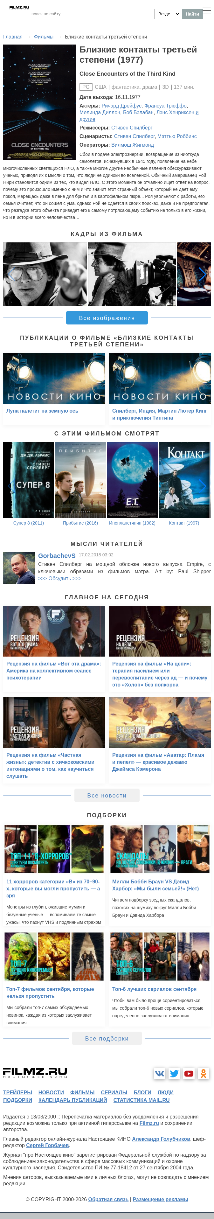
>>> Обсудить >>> (59, 578)
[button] (203, 274)
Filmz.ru (149, 1123)
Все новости (107, 795)
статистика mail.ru (142, 1100)
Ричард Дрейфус (122, 105)
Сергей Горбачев (47, 1145)
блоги (142, 1092)
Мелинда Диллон (99, 112)
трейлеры (17, 1092)
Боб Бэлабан (138, 112)
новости (51, 1092)
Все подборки (107, 1038)
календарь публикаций (72, 1100)
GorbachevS (57, 555)
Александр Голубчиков (161, 1139)
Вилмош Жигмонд (132, 145)
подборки (17, 1100)
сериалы (114, 1092)
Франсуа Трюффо (165, 105)
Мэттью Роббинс (177, 136)
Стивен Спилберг (131, 127)
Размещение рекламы (160, 1199)
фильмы (82, 1092)
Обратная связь (108, 1199)
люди (166, 1092)
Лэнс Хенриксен (175, 112)
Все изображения (107, 318)
